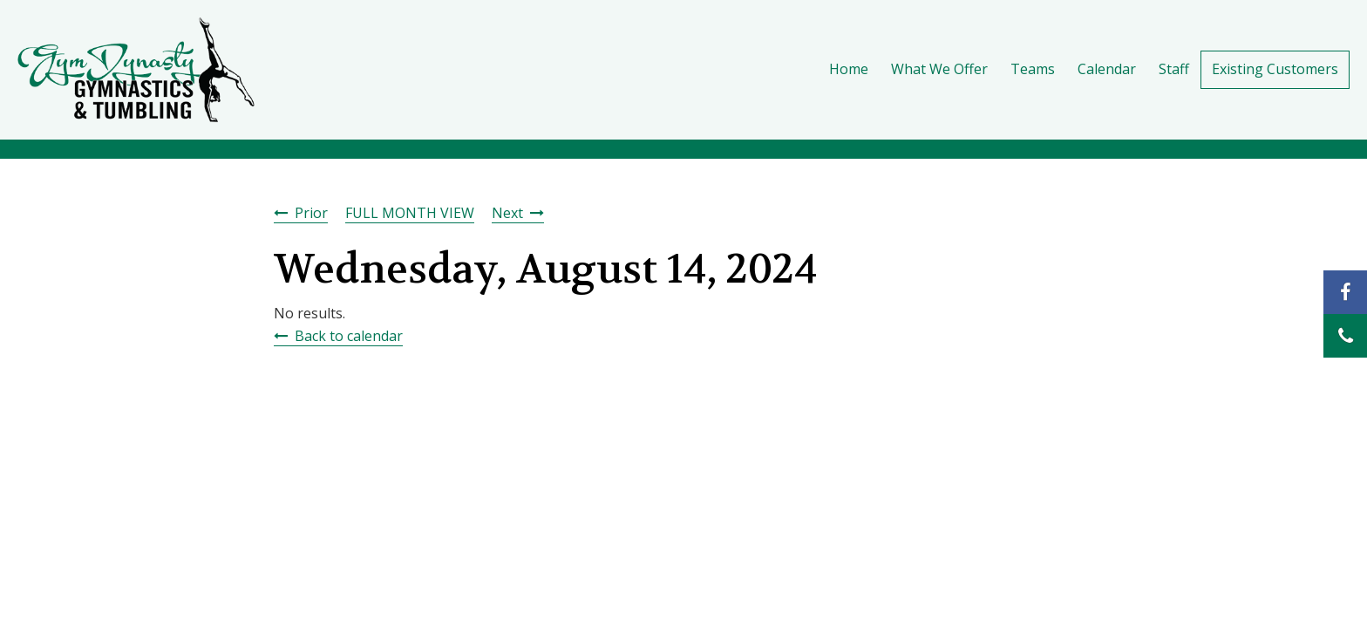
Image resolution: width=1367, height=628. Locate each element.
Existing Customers (1275, 68)
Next (507, 212)
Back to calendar (349, 335)
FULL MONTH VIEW (409, 212)
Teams (1032, 68)
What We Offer (939, 68)
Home (848, 68)
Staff (1174, 68)
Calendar (1107, 68)
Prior (311, 212)
